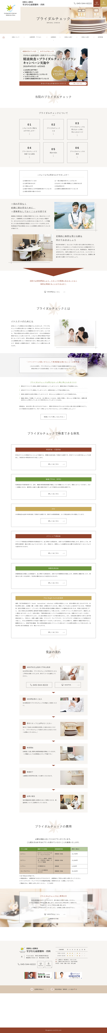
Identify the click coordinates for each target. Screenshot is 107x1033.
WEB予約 (40, 965)
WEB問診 (48, 965)
